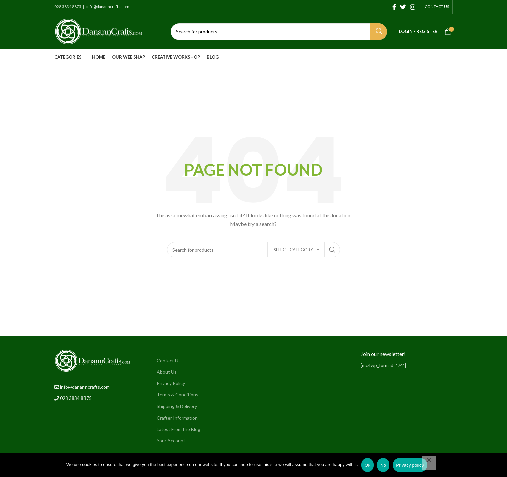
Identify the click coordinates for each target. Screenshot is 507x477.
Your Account (171, 440)
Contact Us (169, 360)
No (383, 465)
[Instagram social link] (412, 7)
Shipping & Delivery (177, 406)
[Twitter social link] (403, 7)
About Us (167, 372)
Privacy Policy (171, 383)
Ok (367, 465)
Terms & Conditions (177, 395)
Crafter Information (177, 418)
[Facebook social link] (394, 7)
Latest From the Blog (178, 429)
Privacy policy (410, 465)
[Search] (279, 31)
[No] (429, 463)
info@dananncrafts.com (107, 6)
